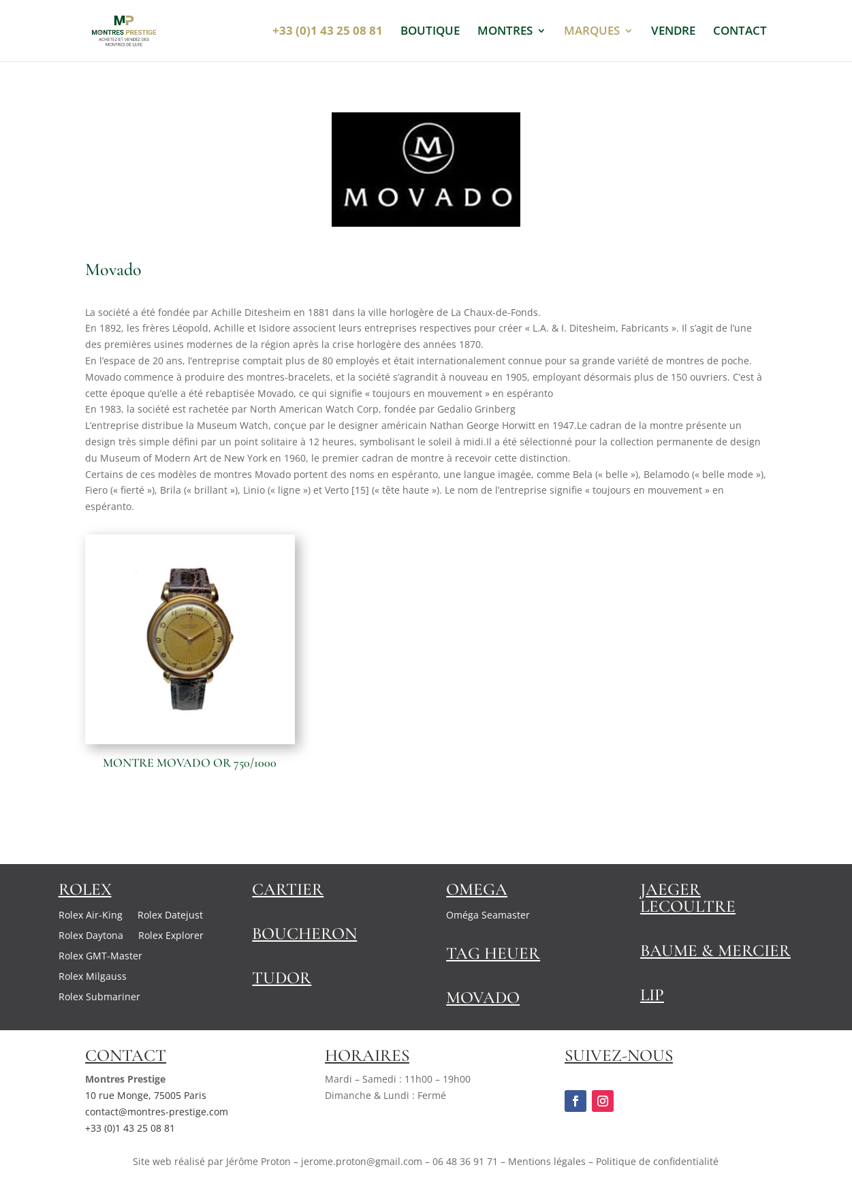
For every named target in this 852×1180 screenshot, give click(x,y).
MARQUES (592, 32)
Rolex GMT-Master (100, 956)
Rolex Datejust (170, 915)
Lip (652, 995)
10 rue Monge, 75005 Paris (145, 1095)
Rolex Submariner (99, 997)
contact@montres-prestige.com (156, 1111)
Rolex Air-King (91, 915)
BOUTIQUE (430, 32)
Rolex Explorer (171, 936)
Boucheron (304, 933)
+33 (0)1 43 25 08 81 (130, 1127)
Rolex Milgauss (93, 977)
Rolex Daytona (91, 936)
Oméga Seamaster (488, 915)
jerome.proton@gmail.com (361, 1161)
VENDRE (673, 32)
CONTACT (740, 32)
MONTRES (505, 32)
